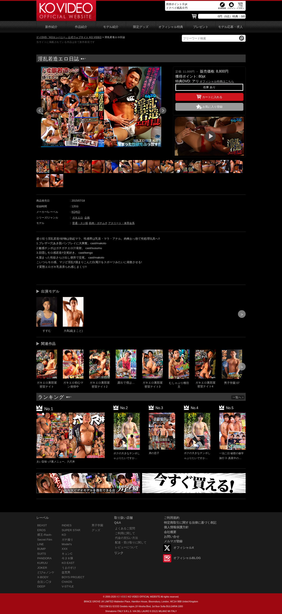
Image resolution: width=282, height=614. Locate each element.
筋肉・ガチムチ (98, 223)
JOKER (42, 567)
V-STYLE (68, 586)
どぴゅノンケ (45, 572)
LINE (40, 544)
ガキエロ (77, 217)
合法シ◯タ (44, 581)
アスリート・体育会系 (121, 223)
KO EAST (68, 563)
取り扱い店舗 (123, 517)
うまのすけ (69, 567)
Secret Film (44, 539)
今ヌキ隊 (67, 558)
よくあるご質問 (125, 528)
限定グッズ (140, 27)
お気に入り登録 (212, 106)
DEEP (41, 586)
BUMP (41, 548)
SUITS (41, 553)
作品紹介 (81, 27)
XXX (65, 548)
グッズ (96, 530)
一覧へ (238, 397)
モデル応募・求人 (230, 27)
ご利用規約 (171, 517)
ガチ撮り (67, 539)
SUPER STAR (71, 530)
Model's (67, 544)
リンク (118, 553)
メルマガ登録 (173, 541)
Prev (39, 110)
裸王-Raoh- (44, 534)
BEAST (42, 525)
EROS (41, 530)
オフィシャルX (183, 547)
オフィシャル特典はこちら (217, 81)
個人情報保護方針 (176, 527)
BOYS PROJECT (73, 577)
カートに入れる (209, 96)
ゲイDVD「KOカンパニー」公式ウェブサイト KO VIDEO (69, 37)
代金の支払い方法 (126, 537)
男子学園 (97, 525)
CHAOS (67, 581)
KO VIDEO (122, 597)
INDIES (67, 525)
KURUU (42, 563)
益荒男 (66, 572)
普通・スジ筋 (80, 223)
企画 (87, 217)
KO (73, 211)
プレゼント (200, 27)
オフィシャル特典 (170, 27)
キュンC (67, 553)
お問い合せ (171, 536)
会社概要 (170, 532)
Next (162, 110)
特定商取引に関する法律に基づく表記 (190, 522)
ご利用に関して (125, 533)
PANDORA (44, 558)
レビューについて (126, 547)
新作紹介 (51, 27)
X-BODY (42, 577)
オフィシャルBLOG (187, 558)
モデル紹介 (111, 27)
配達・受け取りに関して (131, 542)
